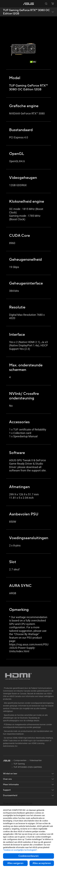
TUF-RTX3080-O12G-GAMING (28, 767)
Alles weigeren (15, 863)
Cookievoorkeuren (28, 855)
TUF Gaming (19, 764)
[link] (28, 4)
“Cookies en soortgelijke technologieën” (20, 850)
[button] (4, 3)
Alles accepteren (42, 863)
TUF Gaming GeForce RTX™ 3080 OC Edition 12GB (26, 12)
